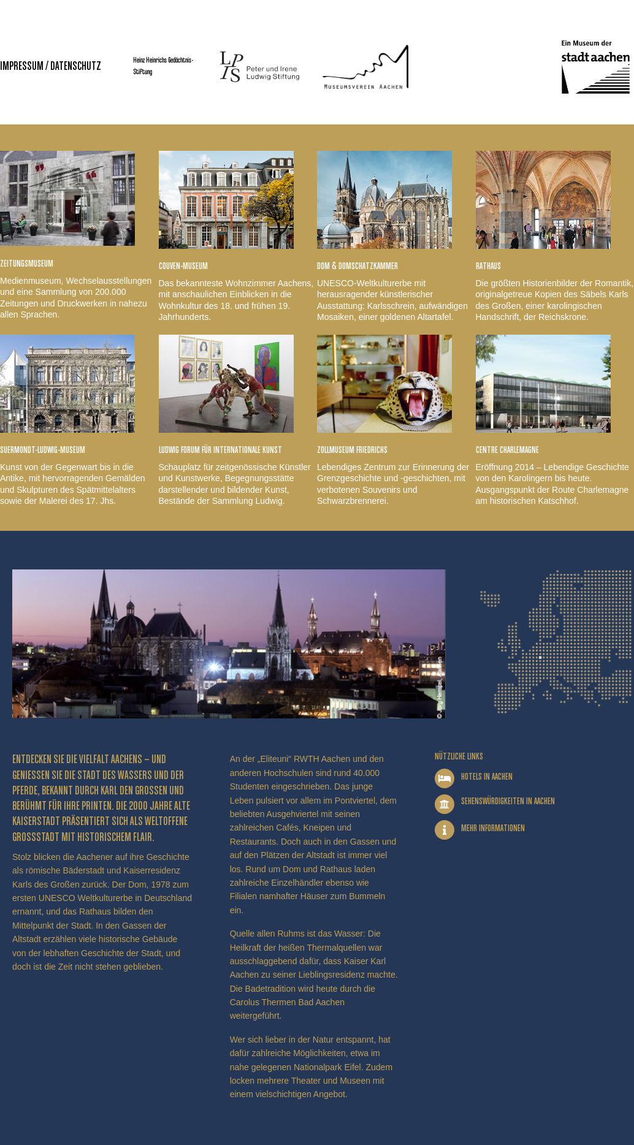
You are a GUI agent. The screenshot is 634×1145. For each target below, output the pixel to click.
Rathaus (488, 266)
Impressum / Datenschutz (50, 66)
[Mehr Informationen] (444, 830)
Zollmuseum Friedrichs (352, 450)
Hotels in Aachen (487, 777)
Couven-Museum (183, 266)
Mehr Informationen (493, 828)
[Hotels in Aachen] (444, 778)
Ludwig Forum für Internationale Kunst (220, 450)
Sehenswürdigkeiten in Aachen (508, 801)
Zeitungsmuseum (26, 263)
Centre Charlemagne (507, 450)
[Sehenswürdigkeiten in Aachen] (444, 804)
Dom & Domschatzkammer (357, 266)
